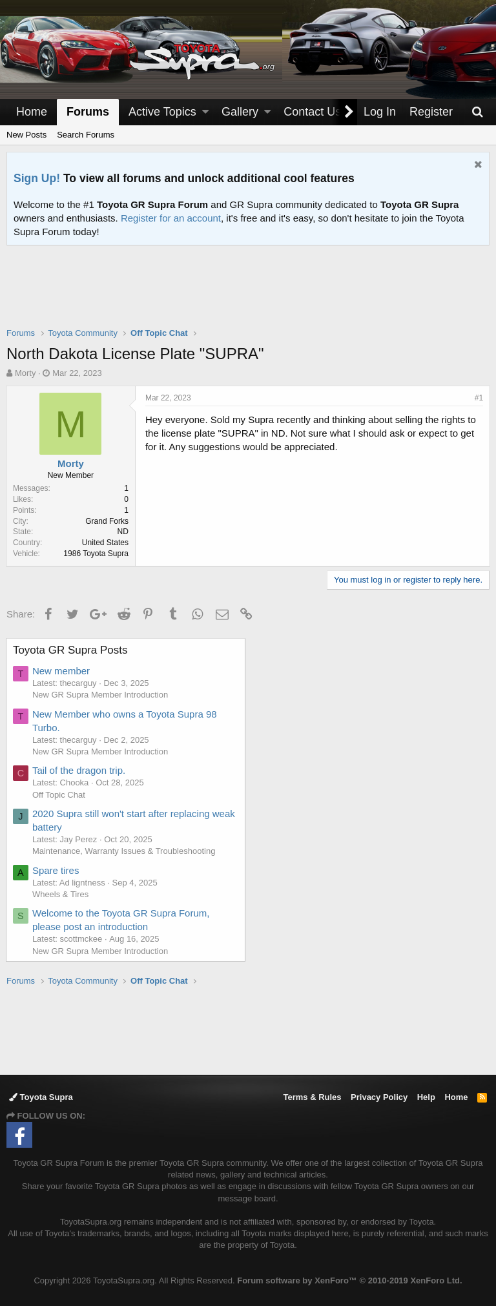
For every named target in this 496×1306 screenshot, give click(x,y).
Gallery (240, 111)
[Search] (477, 112)
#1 (478, 397)
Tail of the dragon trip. (79, 770)
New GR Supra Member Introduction (101, 695)
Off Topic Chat (59, 795)
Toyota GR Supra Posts (71, 650)
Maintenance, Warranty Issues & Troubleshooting (124, 851)
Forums (88, 111)
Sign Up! (37, 178)
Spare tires (56, 870)
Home (31, 111)
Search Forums (85, 135)
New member (61, 670)
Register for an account (171, 217)
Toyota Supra (41, 1097)
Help (426, 1097)
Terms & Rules (312, 1097)
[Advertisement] (248, 294)
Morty (25, 373)
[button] (205, 112)
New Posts (26, 135)
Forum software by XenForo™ (349, 1280)
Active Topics (162, 111)
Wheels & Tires (61, 894)
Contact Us (312, 111)
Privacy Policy (379, 1097)
